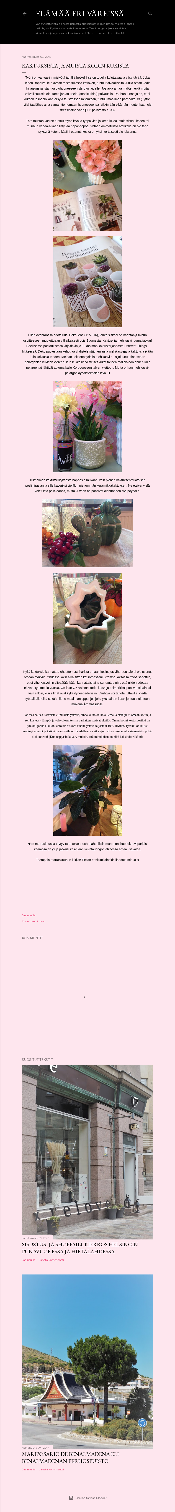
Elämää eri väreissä (80, 13)
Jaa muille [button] (28, 915)
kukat (41, 921)
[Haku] (150, 12)
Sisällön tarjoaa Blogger (87, 1498)
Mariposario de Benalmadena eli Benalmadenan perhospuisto (70, 1457)
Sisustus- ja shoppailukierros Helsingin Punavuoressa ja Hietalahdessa (80, 1248)
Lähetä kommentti (51, 1260)
